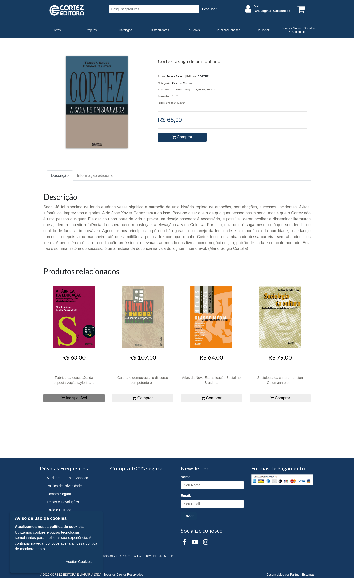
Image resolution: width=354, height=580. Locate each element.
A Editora (54, 478)
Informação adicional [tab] (95, 175)
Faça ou (272, 10)
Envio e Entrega (59, 510)
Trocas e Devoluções (63, 502)
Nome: (186, 477)
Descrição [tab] (60, 175)
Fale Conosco (77, 478)
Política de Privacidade (64, 486)
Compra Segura (59, 494)
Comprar (182, 137)
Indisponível (74, 398)
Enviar (189, 516)
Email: (186, 496)
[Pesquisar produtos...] (153, 9)
